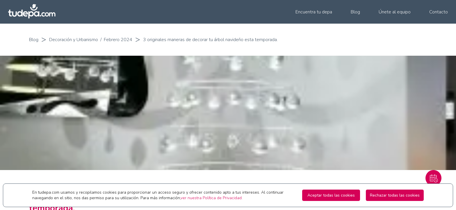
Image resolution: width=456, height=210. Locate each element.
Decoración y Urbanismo (73, 39)
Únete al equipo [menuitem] (395, 12)
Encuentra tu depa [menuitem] (313, 12)
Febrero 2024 (118, 39)
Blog (33, 39)
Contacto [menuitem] (438, 12)
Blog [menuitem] (355, 12)
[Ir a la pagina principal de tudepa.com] (34, 12)
